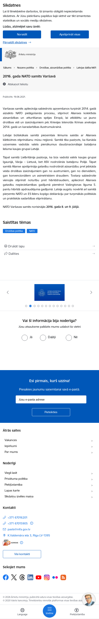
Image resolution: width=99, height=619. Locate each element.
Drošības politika (14, 230)
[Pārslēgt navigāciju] (49, 611)
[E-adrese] (10, 542)
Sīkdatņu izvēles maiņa (19, 496)
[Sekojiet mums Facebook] (6, 577)
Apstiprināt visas (69, 34)
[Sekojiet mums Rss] (63, 577)
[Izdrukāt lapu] (49, 246)
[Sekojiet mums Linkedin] (30, 577)
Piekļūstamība (13, 484)
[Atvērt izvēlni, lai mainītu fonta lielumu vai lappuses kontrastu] (76, 612)
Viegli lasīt (11, 473)
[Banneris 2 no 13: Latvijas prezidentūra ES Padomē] (49, 292)
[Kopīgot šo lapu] (49, 253)
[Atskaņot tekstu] (18, 84)
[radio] (27, 337)
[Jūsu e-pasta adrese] (51, 399)
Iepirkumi (11, 446)
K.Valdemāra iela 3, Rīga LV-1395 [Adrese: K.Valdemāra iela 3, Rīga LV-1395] (29, 535)
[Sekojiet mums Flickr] (55, 577)
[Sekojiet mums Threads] (22, 577)
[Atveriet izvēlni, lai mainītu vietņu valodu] (22, 612)
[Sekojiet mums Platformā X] (14, 577)
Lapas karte (12, 490)
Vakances (11, 440)
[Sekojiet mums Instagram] (47, 577)
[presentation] (32, 355)
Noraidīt (22, 34)
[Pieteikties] (51, 412)
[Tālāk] (91, 292)
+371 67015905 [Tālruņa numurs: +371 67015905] (18, 523)
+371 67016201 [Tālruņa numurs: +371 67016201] (18, 517)
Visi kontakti (22, 554)
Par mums (11, 452)
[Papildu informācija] (31, 523)
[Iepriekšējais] (7, 292)
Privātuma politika (16, 478)
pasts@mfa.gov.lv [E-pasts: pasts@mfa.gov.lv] (19, 529)
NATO (32, 230)
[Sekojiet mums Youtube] (38, 577)
